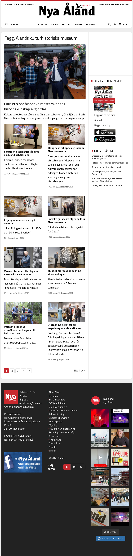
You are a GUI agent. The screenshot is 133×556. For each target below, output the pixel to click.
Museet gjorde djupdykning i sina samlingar (65, 272)
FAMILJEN (90, 24)
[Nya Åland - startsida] (67, 19)
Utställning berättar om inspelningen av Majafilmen (64, 326)
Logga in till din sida (105, 115)
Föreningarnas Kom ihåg (61, 432)
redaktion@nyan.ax (30, 403)
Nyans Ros (54, 443)
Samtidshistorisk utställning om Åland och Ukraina (21, 153)
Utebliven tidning (58, 407)
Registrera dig (102, 125)
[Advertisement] (110, 52)
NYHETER (42, 24)
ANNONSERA (105, 4)
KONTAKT (9, 4)
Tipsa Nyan (54, 392)
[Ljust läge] (74, 467)
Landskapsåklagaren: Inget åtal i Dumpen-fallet (106, 173)
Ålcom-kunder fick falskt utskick (106, 167)
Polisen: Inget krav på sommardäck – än (110, 162)
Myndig (53, 425)
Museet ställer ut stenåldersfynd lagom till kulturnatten (19, 330)
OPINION (78, 24)
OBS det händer (57, 403)
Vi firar (52, 450)
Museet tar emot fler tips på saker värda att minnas (21, 272)
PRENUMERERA (120, 4)
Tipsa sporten (56, 421)
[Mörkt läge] (81, 467)
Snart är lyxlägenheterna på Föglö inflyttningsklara (107, 157)
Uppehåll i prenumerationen (63, 410)
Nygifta (52, 447)
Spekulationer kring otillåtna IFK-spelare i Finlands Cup (107, 180)
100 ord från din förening (62, 428)
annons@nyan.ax (24, 407)
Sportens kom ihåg (59, 418)
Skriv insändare (57, 399)
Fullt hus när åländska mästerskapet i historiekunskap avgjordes (34, 106)
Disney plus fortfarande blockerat (107, 185)
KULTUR (66, 24)
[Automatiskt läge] (66, 467)
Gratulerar (54, 436)
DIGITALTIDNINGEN (24, 4)
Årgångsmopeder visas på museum (19, 221)
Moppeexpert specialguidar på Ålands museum (66, 149)
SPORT (54, 24)
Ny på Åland (55, 439)
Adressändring (56, 414)
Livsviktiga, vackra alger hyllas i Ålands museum (66, 220)
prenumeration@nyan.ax (18, 418)
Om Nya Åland (56, 458)
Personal (53, 396)
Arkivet (98, 120)
